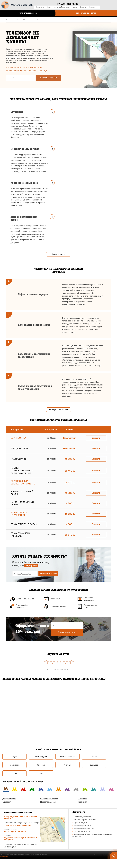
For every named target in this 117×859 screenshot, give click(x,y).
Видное (14, 757)
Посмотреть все (58, 254)
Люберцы (41, 765)
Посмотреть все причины (58, 410)
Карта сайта (4, 856)
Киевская (6, 802)
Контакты (83, 7)
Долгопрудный (41, 757)
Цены (75, 7)
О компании (40, 7)
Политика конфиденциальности (104, 855)
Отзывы (92, 7)
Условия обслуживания (62, 7)
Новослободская (48, 802)
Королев (94, 757)
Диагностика (18, 438)
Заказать (96, 438)
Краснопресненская (49, 799)
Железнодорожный (67, 757)
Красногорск (14, 765)
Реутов (14, 773)
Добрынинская (9, 799)
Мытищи (67, 765)
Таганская (82, 802)
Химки (41, 773)
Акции (49, 7)
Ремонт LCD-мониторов (86, 13)
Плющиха (82, 799)
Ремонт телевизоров (28, 13)
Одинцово (94, 765)
